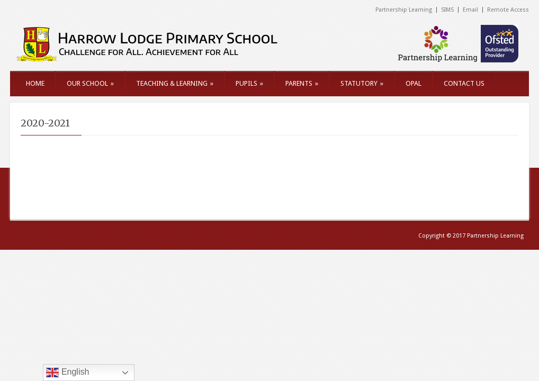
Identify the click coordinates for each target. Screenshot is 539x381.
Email (470, 10)
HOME (35, 83)
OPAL (413, 83)
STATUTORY (361, 83)
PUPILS (249, 83)
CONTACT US (464, 83)
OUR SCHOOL (90, 83)
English (67, 372)
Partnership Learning (403, 10)
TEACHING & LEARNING (174, 83)
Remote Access (508, 10)
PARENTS (301, 83)
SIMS (447, 10)
